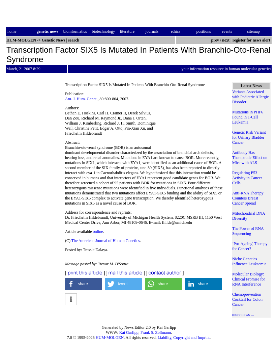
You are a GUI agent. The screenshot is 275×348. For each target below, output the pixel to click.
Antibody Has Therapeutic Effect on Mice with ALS (249, 157)
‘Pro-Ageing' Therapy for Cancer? (250, 246)
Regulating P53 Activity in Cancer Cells (247, 177)
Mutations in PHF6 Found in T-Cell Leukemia (247, 117)
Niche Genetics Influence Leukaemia (249, 261)
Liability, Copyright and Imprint (184, 337)
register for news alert (252, 40)
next (226, 40)
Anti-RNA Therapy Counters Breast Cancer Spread (248, 198)
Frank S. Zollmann (156, 332)
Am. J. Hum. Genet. (81, 99)
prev (215, 40)
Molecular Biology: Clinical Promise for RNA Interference (248, 279)
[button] (83, 284)
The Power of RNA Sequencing (248, 231)
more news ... (243, 314)
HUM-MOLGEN (110, 337)
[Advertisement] (190, 121)
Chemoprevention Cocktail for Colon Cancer (247, 299)
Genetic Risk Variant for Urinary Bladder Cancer (249, 137)
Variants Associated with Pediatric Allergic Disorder (250, 96)
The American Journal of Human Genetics (105, 240)
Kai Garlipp (129, 332)
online (98, 231)
